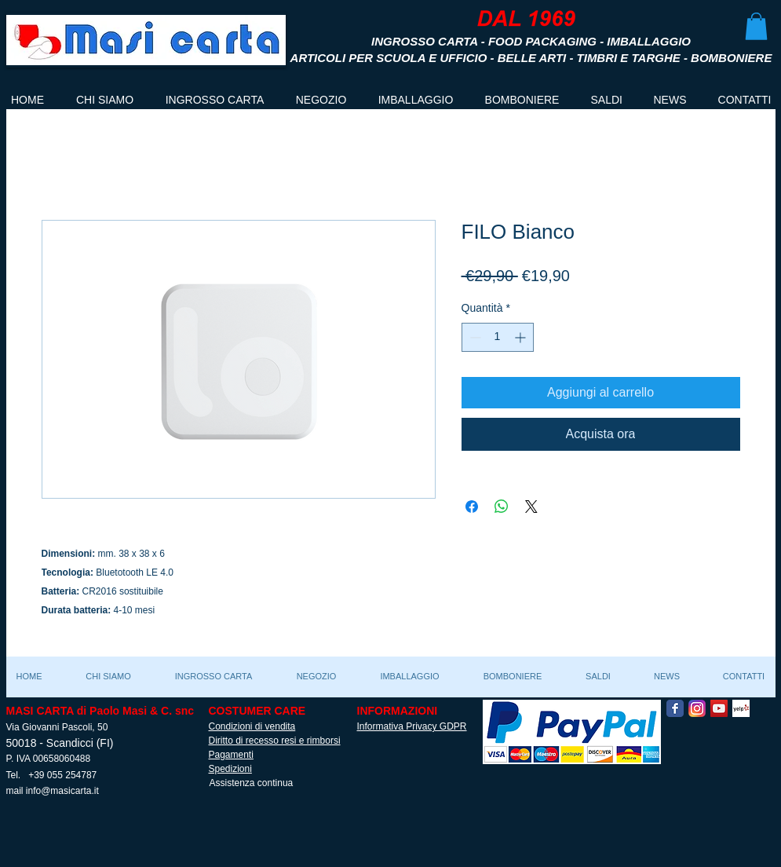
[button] (756, 26)
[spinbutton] (498, 337)
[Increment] (521, 337)
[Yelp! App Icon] (741, 708)
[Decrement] (474, 337)
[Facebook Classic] (675, 708)
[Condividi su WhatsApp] (501, 506)
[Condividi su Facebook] (471, 506)
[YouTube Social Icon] (719, 708)
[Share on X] (531, 506)
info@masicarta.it (62, 790)
